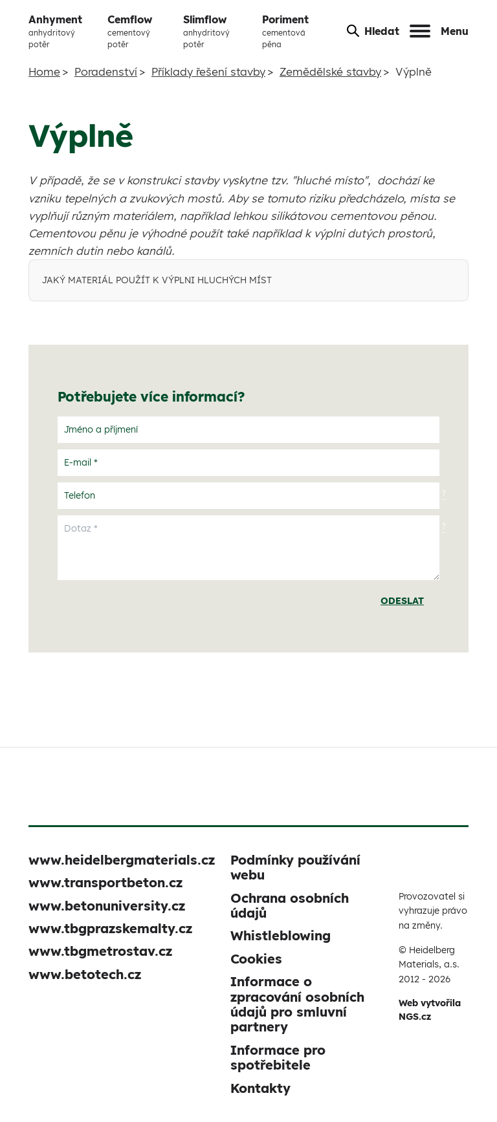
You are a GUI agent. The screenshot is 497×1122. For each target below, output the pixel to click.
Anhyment (62, 31)
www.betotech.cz (84, 974)
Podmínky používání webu (295, 867)
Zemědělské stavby (330, 71)
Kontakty (260, 1088)
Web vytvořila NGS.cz (430, 1009)
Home (44, 71)
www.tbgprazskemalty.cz (110, 928)
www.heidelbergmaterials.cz (121, 860)
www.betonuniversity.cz (106, 906)
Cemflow (140, 31)
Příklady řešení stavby (208, 71)
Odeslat (402, 601)
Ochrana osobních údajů (289, 905)
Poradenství (105, 71)
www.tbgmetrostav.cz (100, 951)
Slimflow (217, 31)
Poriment (294, 31)
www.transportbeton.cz (105, 882)
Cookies (256, 959)
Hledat (373, 31)
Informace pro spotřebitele (278, 1057)
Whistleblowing (280, 935)
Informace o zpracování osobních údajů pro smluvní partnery (297, 1004)
